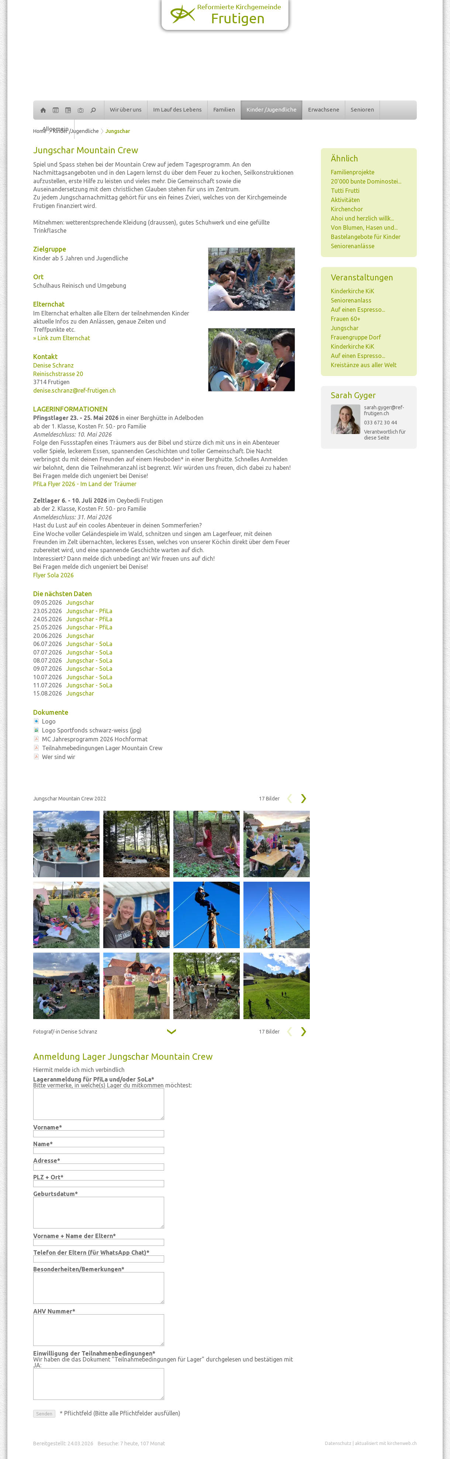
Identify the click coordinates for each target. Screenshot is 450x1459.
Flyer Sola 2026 (53, 575)
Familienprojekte (352, 172)
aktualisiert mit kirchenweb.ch (386, 1443)
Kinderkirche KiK (352, 291)
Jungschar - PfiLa (89, 611)
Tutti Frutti (345, 191)
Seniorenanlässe (352, 246)
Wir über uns (126, 109)
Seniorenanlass (351, 300)
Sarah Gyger (353, 395)
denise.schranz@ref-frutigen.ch (74, 390)
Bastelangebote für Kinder (366, 237)
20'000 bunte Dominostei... (366, 181)
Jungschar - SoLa (89, 643)
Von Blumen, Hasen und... (364, 227)
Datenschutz (338, 1443)
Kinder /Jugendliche (271, 109)
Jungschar (117, 131)
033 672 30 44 (380, 423)
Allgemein (55, 129)
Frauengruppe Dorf (356, 337)
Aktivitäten (345, 200)
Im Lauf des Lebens (177, 109)
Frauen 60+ (345, 319)
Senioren (362, 109)
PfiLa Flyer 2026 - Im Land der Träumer (84, 484)
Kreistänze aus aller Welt (364, 365)
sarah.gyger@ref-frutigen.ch (384, 410)
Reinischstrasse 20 (58, 373)
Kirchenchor (347, 209)
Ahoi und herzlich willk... (362, 218)
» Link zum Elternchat (61, 338)
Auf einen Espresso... (358, 309)
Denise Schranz (53, 365)
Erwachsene (323, 109)
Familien (224, 109)
